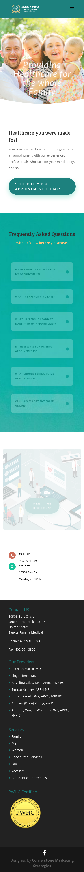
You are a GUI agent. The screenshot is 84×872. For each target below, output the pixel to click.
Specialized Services (27, 757)
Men (15, 743)
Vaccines (18, 771)
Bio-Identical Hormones (29, 778)
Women (17, 750)
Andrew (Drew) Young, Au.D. (33, 703)
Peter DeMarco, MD (26, 669)
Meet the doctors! (42, 505)
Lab (14, 764)
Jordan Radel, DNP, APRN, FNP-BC (37, 696)
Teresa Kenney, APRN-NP (30, 689)
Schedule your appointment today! (37, 186)
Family (16, 736)
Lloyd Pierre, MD (24, 675)
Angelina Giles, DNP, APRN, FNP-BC (38, 682)
